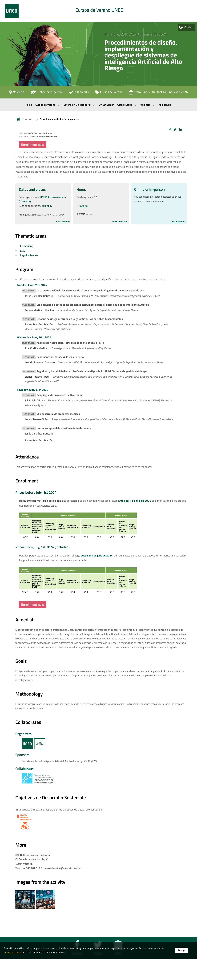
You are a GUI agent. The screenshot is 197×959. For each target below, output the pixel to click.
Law (22, 250)
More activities (119, 221)
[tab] (98, 11)
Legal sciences (29, 255)
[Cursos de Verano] (109, 93)
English (188, 27)
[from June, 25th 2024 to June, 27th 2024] (158, 93)
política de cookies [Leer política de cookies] (13, 954)
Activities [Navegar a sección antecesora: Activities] (29, 119)
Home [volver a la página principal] (18, 119)
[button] (170, 129)
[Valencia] (16, 93)
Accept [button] (181, 952)
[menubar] (98, 105)
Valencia (46, 205)
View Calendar (62, 221)
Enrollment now (32, 144)
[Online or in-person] (46, 93)
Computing (26, 246)
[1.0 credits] (79, 93)
